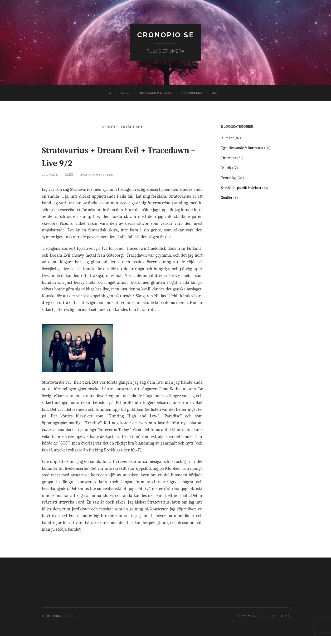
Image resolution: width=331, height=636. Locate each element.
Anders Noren (264, 616)
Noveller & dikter (156, 92)
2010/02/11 (51, 174)
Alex (70, 174)
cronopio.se (165, 34)
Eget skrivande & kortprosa (242, 148)
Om (214, 92)
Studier (226, 198)
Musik (226, 168)
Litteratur (228, 158)
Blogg (126, 92)
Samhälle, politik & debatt (241, 188)
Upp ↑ (285, 616)
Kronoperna (191, 92)
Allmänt (227, 138)
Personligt (229, 178)
